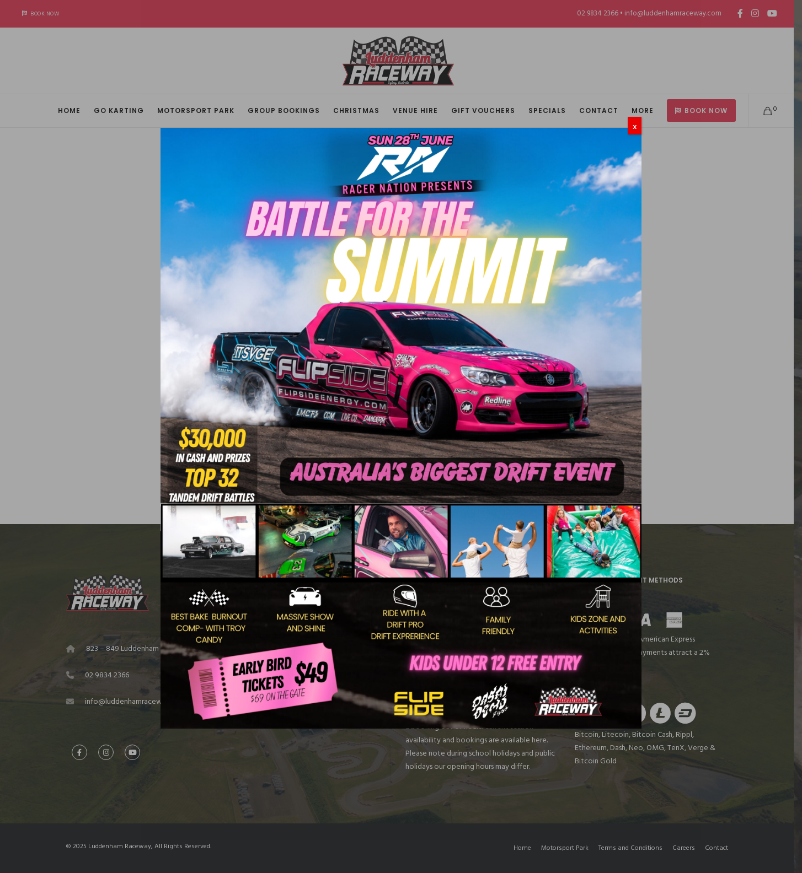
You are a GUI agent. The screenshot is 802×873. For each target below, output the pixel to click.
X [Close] (635, 126)
